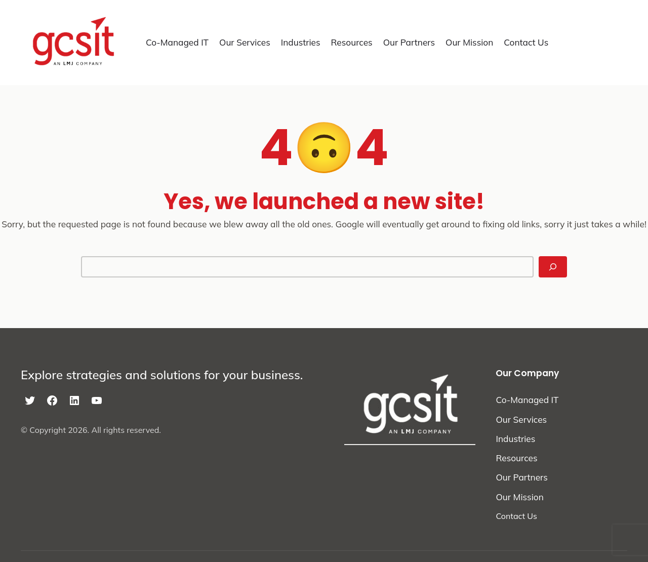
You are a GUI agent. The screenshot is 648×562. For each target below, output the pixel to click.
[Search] (553, 266)
